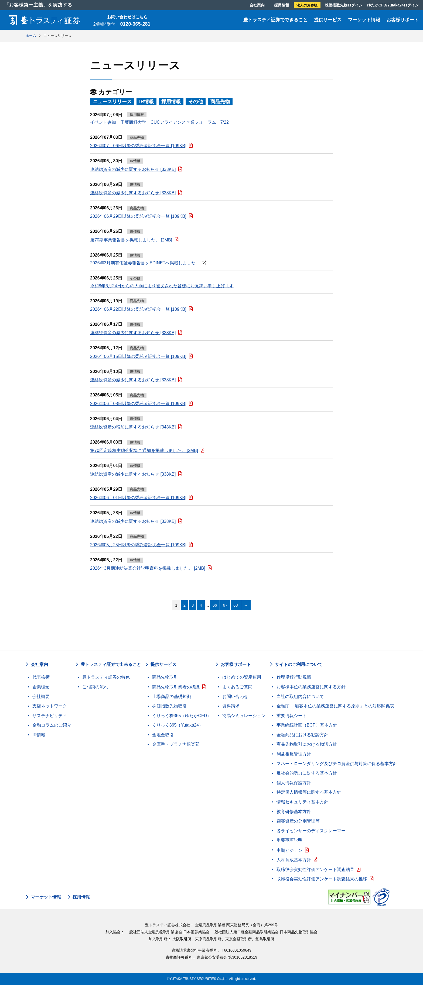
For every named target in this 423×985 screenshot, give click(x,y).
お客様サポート (403, 19)
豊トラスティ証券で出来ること (111, 664)
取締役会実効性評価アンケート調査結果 (315, 869)
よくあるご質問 (237, 687)
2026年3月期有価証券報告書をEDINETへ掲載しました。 (145, 263)
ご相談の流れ (95, 687)
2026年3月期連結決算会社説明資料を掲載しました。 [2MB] (147, 568)
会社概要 (41, 696)
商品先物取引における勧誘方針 (307, 744)
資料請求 (231, 706)
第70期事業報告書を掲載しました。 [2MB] (131, 240)
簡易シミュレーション (243, 715)
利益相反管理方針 (294, 754)
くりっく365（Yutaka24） (177, 725)
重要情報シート (292, 715)
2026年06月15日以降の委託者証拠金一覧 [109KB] (138, 356)
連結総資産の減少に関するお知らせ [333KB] (133, 169)
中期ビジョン (289, 850)
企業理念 (41, 687)
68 (235, 605)
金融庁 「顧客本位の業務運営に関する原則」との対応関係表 (335, 706)
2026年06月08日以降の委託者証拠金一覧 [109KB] (138, 403)
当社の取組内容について (300, 696)
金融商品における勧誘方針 (302, 734)
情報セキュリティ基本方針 (302, 802)
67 (225, 605)
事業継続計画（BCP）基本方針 (307, 725)
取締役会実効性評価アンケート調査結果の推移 (322, 879)
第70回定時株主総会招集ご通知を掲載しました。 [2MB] (144, 450)
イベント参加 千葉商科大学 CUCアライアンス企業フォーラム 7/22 (159, 122)
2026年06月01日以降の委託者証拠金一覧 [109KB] (138, 497)
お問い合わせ (235, 696)
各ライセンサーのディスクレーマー (311, 830)
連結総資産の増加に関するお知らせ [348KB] (133, 427)
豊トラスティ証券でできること (275, 19)
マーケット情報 (364, 19)
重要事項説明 (289, 840)
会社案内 (257, 5)
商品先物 (220, 101)
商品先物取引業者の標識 (176, 687)
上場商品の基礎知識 (171, 696)
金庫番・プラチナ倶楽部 (176, 744)
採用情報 (281, 5)
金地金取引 (163, 734)
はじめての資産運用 (241, 677)
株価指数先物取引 (169, 706)
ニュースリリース (112, 101)
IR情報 (146, 101)
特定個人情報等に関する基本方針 (309, 792)
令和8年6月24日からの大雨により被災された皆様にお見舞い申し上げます (162, 286)
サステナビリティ (49, 715)
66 (215, 605)
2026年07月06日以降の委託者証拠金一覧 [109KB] (138, 145)
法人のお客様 (307, 5)
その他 (195, 101)
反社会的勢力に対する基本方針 (307, 773)
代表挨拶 (41, 677)
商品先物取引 (165, 677)
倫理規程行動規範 (294, 677)
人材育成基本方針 (294, 860)
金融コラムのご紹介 (51, 725)
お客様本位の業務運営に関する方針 (311, 687)
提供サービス (328, 19)
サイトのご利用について (298, 664)
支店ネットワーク (49, 706)
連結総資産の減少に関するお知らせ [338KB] (133, 193)
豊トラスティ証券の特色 (106, 677)
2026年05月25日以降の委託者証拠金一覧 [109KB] (138, 544)
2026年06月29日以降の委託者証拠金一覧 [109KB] (138, 216)
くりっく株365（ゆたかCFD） (182, 715)
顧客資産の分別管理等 (298, 821)
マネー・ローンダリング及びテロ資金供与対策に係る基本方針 (337, 763)
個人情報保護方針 (294, 782)
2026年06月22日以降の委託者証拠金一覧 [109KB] (138, 309)
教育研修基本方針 (294, 811)
